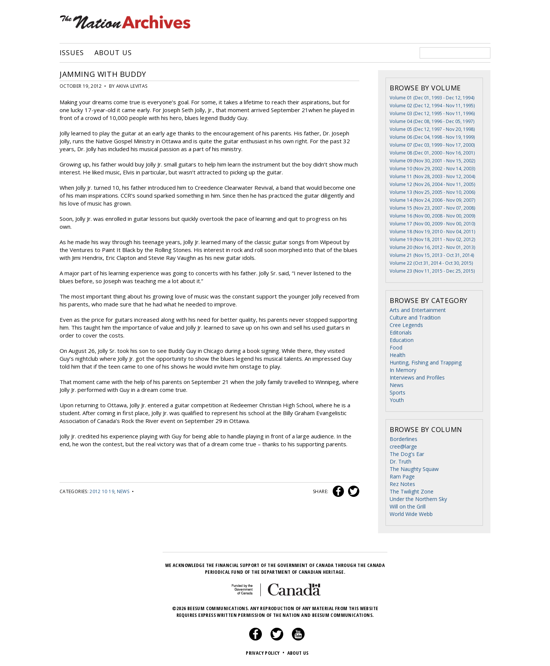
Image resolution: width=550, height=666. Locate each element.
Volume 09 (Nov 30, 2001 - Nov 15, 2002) (432, 161)
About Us (113, 53)
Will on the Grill (408, 506)
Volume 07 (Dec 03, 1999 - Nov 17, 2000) (432, 145)
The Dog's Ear (407, 454)
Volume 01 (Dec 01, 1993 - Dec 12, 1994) (432, 97)
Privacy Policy (266, 653)
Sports (397, 392)
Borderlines (403, 438)
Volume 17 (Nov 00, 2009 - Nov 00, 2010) (432, 223)
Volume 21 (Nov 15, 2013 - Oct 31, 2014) (432, 255)
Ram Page (402, 476)
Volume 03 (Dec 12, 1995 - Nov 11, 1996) (432, 113)
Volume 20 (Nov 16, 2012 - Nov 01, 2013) (432, 247)
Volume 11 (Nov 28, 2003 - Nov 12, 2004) (432, 176)
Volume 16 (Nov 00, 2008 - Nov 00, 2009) (432, 216)
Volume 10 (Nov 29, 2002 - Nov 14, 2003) (432, 168)
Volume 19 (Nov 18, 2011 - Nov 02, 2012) (432, 239)
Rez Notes (402, 484)
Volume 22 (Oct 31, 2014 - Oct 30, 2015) (431, 263)
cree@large (403, 446)
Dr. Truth (400, 461)
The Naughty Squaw (414, 468)
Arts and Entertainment (418, 310)
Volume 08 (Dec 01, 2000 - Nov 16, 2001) (432, 153)
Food (396, 347)
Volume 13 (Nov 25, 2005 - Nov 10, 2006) (432, 192)
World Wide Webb (411, 514)
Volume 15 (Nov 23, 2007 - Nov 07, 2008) (432, 208)
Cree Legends (406, 324)
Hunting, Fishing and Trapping (426, 362)
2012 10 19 (102, 491)
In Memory (403, 370)
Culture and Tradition (415, 317)
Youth (397, 400)
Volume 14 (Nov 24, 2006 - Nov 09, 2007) (432, 200)
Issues (72, 53)
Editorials (401, 332)
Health (397, 354)
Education (402, 340)
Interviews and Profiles (417, 377)
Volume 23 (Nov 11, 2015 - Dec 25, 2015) (432, 271)
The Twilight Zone (411, 491)
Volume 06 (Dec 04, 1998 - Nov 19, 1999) (432, 137)
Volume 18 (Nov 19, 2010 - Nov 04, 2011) (432, 231)
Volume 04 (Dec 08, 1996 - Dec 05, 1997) (432, 121)
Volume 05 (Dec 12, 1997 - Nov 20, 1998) (432, 129)
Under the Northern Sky (418, 498)
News (123, 491)
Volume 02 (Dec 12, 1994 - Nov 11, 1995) (432, 105)
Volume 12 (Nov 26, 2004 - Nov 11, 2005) (432, 184)
